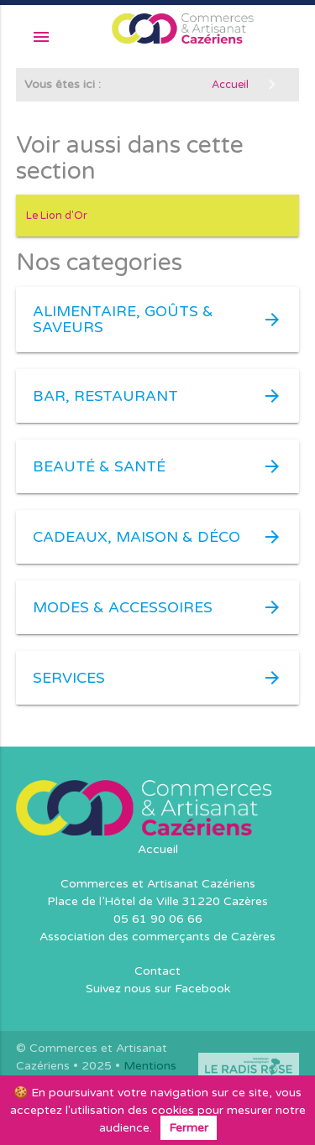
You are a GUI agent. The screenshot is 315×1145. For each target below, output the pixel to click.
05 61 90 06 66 (157, 919)
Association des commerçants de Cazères (157, 936)
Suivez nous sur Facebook (158, 988)
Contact (157, 971)
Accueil (158, 849)
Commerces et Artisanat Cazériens (157, 884)
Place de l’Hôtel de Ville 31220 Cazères (157, 901)
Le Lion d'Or (56, 215)
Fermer (188, 1128)
